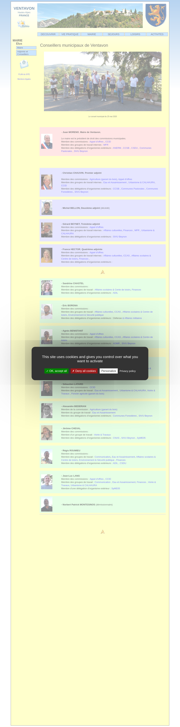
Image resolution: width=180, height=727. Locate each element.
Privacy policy (128, 370)
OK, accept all (56, 370)
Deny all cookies (84, 370)
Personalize (108, 370)
